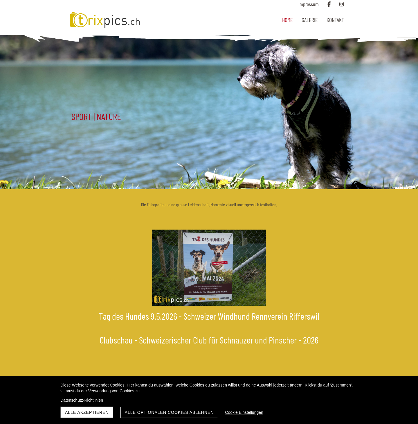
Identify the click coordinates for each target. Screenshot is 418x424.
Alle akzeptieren (87, 412)
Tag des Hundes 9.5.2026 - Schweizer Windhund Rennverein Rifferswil (209, 315)
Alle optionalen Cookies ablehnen (169, 412)
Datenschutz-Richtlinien (81, 400)
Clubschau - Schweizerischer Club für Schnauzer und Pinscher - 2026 (209, 339)
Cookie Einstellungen (244, 412)
